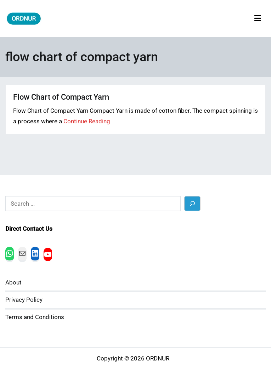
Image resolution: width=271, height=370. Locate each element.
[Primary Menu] (257, 18)
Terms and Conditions (34, 317)
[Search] (192, 203)
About (13, 282)
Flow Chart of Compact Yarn (61, 97)
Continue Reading (86, 121)
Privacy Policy (24, 299)
